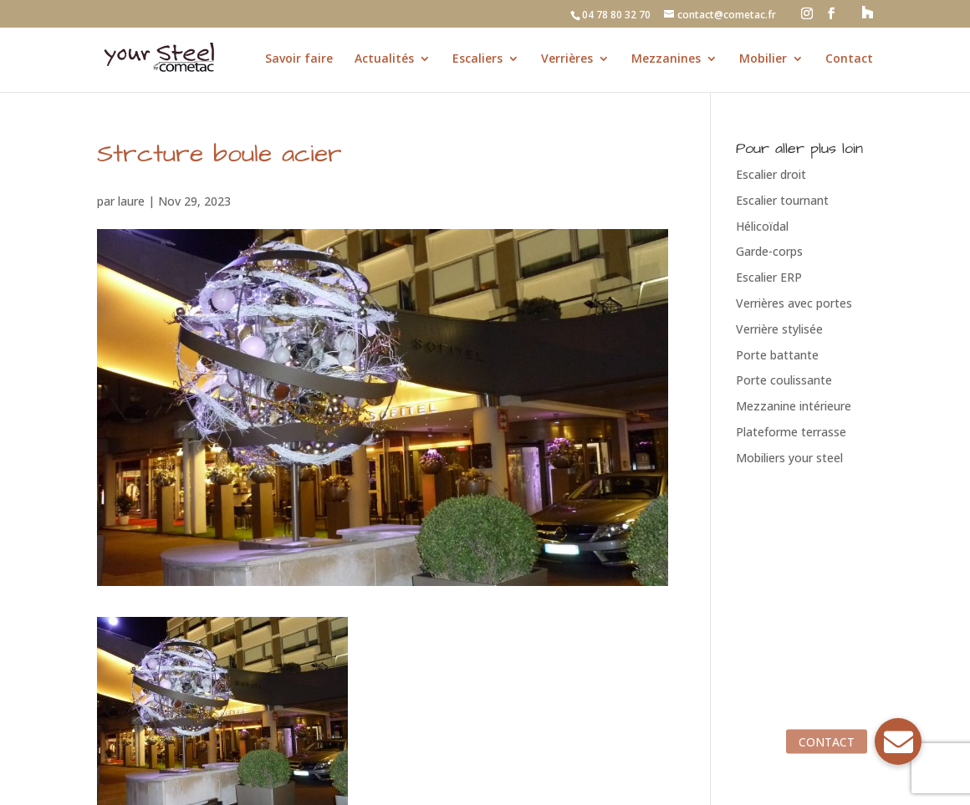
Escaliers (477, 59)
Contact (849, 59)
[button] (898, 741)
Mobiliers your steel (789, 458)
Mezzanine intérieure (793, 406)
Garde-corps (769, 251)
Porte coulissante (784, 380)
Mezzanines (666, 59)
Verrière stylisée (779, 329)
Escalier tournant (782, 200)
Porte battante (777, 355)
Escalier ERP (769, 277)
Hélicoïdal (762, 226)
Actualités (384, 59)
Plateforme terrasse (791, 432)
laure (131, 201)
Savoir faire (299, 59)
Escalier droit (771, 174)
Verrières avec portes (794, 303)
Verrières (567, 59)
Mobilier (763, 59)
